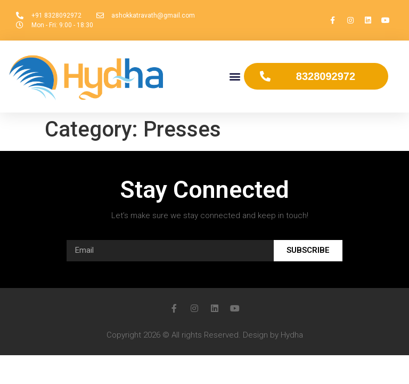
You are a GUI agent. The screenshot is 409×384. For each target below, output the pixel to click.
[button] (235, 76)
